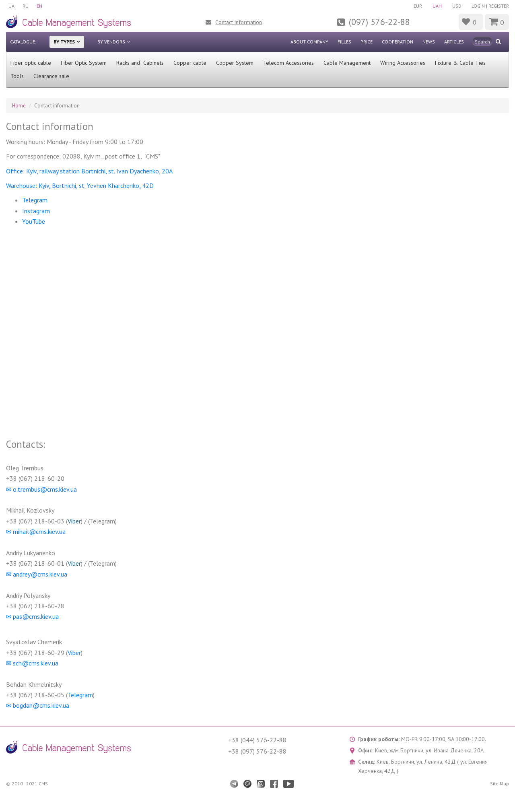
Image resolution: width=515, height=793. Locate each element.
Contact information (238, 22)
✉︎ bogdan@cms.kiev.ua (37, 705)
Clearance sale (51, 76)
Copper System (234, 62)
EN (39, 6)
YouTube (33, 221)
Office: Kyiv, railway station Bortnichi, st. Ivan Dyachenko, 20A (89, 171)
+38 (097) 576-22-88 (257, 751)
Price (366, 42)
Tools (17, 76)
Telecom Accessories (288, 62)
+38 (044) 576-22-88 (257, 740)
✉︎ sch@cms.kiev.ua (32, 663)
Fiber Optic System (84, 62)
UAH (437, 6)
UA (11, 6)
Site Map (499, 784)
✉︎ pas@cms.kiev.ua (32, 616)
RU (26, 6)
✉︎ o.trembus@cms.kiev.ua (41, 489)
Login (478, 6)
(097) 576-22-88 (379, 21)
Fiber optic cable (30, 62)
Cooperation (397, 42)
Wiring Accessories (402, 62)
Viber (74, 521)
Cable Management (347, 62)
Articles (454, 42)
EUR (418, 6)
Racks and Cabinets (140, 62)
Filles (344, 42)
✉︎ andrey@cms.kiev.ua (36, 574)
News (428, 42)
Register (498, 6)
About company (309, 42)
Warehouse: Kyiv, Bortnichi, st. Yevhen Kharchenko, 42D (80, 185)
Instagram (36, 211)
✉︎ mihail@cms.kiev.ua (36, 531)
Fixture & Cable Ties (460, 62)
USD (456, 6)
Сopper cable (189, 62)
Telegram (35, 200)
